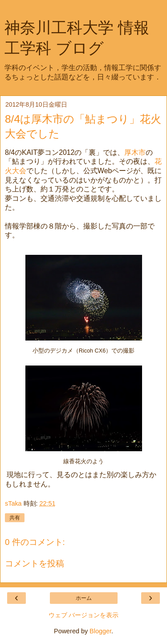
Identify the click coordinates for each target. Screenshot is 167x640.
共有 (14, 518)
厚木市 (135, 152)
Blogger (100, 631)
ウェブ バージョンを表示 (84, 615)
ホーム (84, 598)
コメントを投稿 (34, 563)
